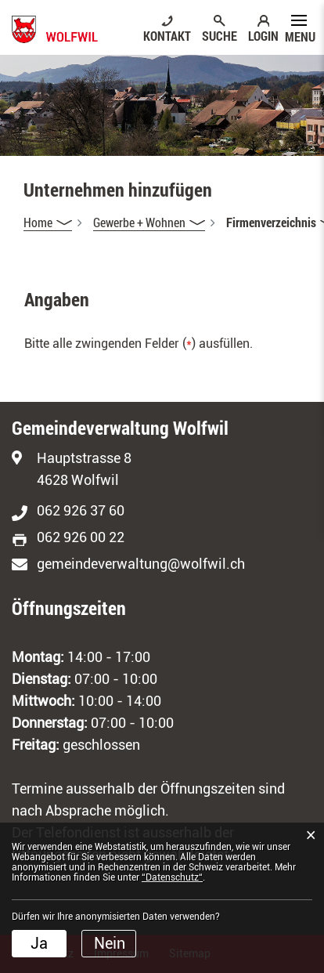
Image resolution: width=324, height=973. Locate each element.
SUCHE (219, 35)
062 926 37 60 (80, 510)
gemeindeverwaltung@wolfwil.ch (141, 563)
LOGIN (263, 35)
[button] (149, 222)
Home (37, 222)
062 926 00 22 (80, 537)
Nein (109, 943)
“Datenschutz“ (172, 877)
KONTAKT (167, 35)
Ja (39, 943)
